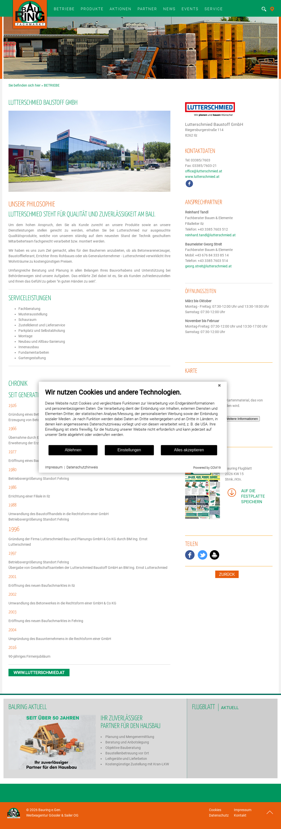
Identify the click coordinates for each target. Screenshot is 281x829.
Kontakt (240, 815)
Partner (147, 9)
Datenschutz (219, 815)
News (169, 9)
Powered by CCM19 (194, 474)
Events (190, 9)
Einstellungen (117, 457)
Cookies (215, 810)
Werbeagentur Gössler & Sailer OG (52, 815)
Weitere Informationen (241, 419)
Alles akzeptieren (177, 457)
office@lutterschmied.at (203, 171)
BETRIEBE (64, 9)
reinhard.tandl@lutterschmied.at (210, 235)
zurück (227, 574)
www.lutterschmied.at (202, 177)
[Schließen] (207, 392)
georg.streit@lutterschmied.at (208, 266)
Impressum (242, 810)
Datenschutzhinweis (70, 474)
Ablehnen (61, 457)
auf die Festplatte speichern (253, 496)
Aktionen (121, 9)
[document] (120, 423)
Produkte (92, 9)
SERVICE (214, 9)
